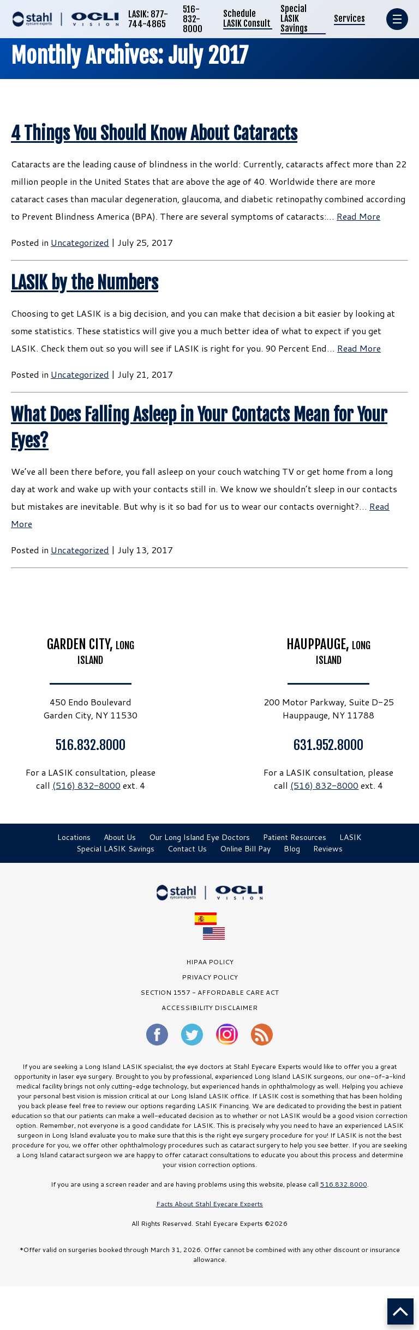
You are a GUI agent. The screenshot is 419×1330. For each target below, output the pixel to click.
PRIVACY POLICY (210, 977)
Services (349, 18)
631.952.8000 (328, 744)
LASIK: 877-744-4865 (148, 19)
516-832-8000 (192, 19)
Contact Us (187, 848)
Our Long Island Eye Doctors (199, 837)
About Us (120, 837)
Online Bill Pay (245, 848)
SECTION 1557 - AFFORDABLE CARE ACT (209, 992)
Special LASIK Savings (294, 19)
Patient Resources (294, 837)
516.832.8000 (90, 744)
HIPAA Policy (210, 961)
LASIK (350, 837)
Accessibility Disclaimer (209, 1007)
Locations (74, 837)
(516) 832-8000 (86, 785)
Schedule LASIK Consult (247, 19)
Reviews (328, 848)
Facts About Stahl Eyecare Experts (209, 1203)
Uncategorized (80, 242)
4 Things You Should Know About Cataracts (154, 133)
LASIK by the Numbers (84, 283)
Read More (358, 216)
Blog (292, 848)
